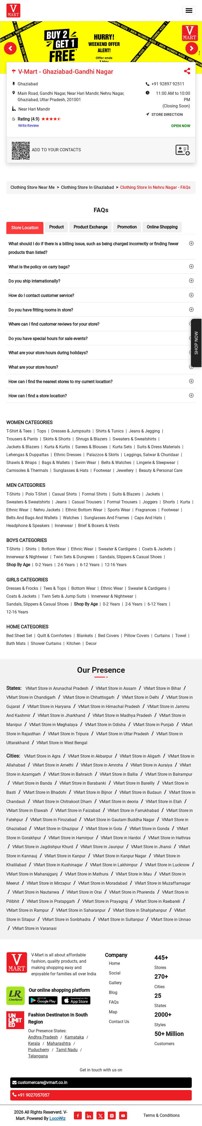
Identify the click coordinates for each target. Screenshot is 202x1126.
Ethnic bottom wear (83, 509)
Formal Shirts (94, 494)
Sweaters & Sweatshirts (134, 438)
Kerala (34, 1043)
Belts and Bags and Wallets (32, 517)
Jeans (61, 501)
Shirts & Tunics (110, 431)
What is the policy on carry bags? (39, 266)
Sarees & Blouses (91, 446)
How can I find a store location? (37, 395)
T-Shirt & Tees (19, 431)
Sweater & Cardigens (117, 548)
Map (113, 1011)
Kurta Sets (122, 446)
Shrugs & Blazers (91, 438)
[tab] (101, 247)
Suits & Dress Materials (158, 446)
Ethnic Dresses (67, 454)
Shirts (31, 548)
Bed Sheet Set (19, 635)
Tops (41, 431)
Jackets (152, 494)
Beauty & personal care (160, 470)
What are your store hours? (33, 367)
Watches (71, 517)
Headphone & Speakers (27, 525)
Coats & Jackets (157, 548)
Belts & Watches (116, 462)
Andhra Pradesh (43, 1037)
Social (114, 973)
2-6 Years (66, 564)
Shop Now (196, 343)
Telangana (38, 1056)
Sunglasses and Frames (106, 517)
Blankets (85, 635)
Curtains (162, 635)
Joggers (150, 501)
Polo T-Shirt (36, 494)
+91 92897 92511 (168, 83)
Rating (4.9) (28, 119)
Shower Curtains (46, 643)
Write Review (28, 125)
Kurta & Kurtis (57, 446)
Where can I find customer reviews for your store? (53, 324)
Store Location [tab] (24, 227)
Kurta (185, 501)
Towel (180, 635)
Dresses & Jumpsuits (70, 431)
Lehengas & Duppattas (27, 454)
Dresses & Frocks (22, 588)
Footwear (102, 470)
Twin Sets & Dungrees (73, 556)
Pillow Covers (136, 635)
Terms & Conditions (161, 1115)
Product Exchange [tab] (90, 227)
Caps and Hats (148, 517)
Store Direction (164, 114)
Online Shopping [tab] (162, 227)
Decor (91, 643)
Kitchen (73, 643)
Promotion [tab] (127, 227)
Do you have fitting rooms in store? (40, 309)
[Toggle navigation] (189, 10)
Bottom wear (54, 548)
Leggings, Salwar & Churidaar (151, 454)
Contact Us (119, 1021)
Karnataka (74, 1037)
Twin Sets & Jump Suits (64, 596)
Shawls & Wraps (21, 462)
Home (114, 963)
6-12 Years (89, 564)
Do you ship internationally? (34, 281)
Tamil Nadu (67, 1049)
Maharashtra (59, 1043)
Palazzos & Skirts (103, 454)
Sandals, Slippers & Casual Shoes (130, 556)
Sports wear (119, 509)
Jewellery (125, 470)
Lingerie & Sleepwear (156, 462)
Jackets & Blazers (22, 446)
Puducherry (38, 1049)
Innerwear (64, 525)
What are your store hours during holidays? (48, 352)
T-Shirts (13, 494)
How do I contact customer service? (41, 295)
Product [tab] (56, 227)
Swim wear (85, 462)
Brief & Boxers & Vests (98, 525)
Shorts (169, 501)
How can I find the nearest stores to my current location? (60, 381)
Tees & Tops (54, 588)
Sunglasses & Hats (70, 470)
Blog (113, 992)
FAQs (114, 1002)
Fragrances (145, 509)
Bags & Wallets (56, 462)
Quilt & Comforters (54, 635)
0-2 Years (43, 564)
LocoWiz (57, 1118)
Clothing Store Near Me (33, 187)
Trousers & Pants (22, 438)
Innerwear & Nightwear (27, 556)
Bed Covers (108, 635)
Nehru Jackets (47, 509)
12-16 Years (116, 564)
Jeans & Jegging (144, 431)
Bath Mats (16, 643)
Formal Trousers (122, 501)
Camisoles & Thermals (27, 470)
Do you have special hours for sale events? (48, 338)
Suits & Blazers (126, 494)
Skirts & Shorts (56, 438)
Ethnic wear (17, 509)
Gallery (115, 982)
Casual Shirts (64, 494)
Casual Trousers (87, 501)
